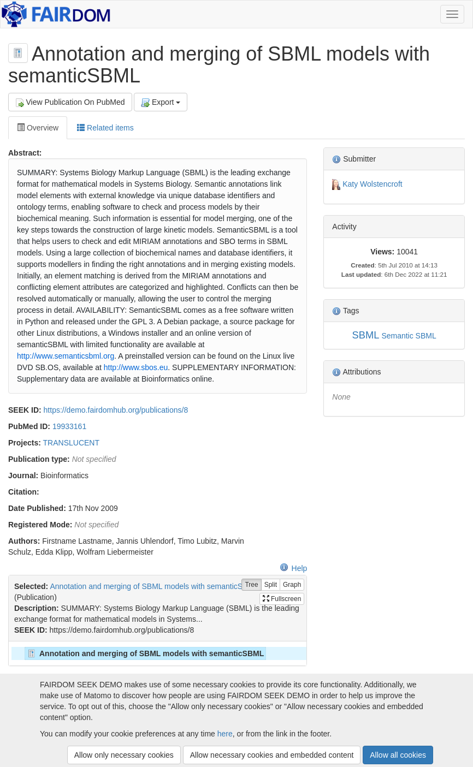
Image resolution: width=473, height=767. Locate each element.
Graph (292, 585)
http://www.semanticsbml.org (65, 356)
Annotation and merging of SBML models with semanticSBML (154, 586)
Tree (251, 585)
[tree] (157, 653)
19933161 (69, 426)
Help (294, 568)
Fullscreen (282, 599)
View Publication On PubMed (70, 102)
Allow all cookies (398, 755)
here (225, 733)
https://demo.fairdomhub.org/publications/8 (116, 410)
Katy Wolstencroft (372, 184)
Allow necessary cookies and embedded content (272, 755)
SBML (366, 335)
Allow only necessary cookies (124, 755)
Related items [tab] (105, 127)
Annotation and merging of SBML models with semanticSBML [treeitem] (144, 653)
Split (270, 585)
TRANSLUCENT (71, 442)
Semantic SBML (408, 335)
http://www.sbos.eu (136, 367)
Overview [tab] (37, 127)
